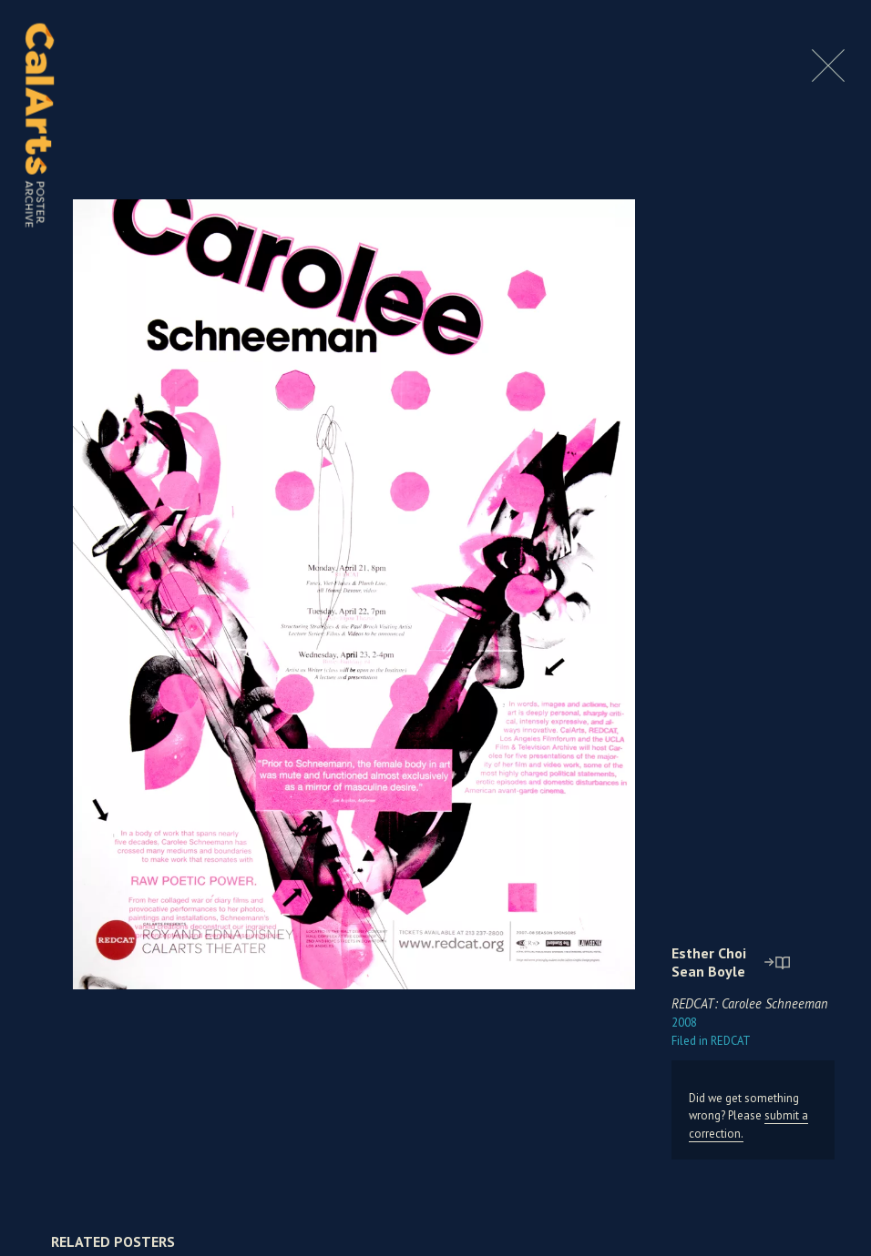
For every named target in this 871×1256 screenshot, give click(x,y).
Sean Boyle (708, 971)
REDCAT (711, 1040)
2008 (684, 1022)
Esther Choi (708, 953)
